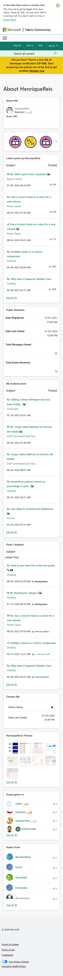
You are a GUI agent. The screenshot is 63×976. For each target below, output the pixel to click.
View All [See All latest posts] (11, 298)
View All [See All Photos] (11, 782)
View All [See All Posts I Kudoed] (11, 684)
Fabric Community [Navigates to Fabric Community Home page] (38, 30)
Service (11, 518)
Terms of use (8, 949)
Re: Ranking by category (24, 593)
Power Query (14, 206)
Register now (37, 70)
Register (17, 45)
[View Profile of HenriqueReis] (42, 631)
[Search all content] (35, 53)
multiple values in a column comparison (33, 643)
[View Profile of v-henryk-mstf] (42, 654)
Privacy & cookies (10, 944)
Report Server (14, 179)
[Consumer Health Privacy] (31, 966)
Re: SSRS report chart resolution (28, 174)
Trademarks (7, 954)
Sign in (30, 45)
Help (40, 45)
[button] (12, 748)
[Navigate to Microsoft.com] (12, 30)
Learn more (9, 19)
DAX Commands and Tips (21, 436)
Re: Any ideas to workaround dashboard (30, 508)
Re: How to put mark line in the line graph (31, 565)
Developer (12, 408)
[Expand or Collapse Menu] (5, 38)
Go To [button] (52, 45)
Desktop (11, 260)
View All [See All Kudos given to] (11, 835)
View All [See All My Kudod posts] (11, 532)
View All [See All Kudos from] (11, 905)
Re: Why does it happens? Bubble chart (29, 279)
